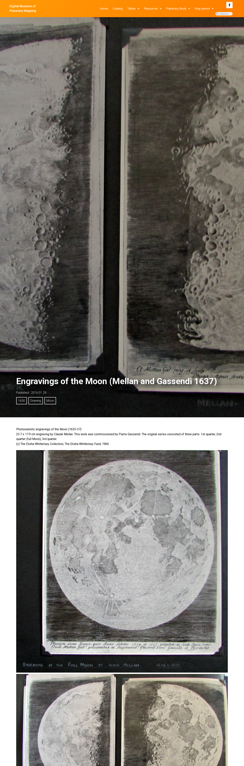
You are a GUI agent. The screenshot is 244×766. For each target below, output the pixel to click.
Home (104, 8)
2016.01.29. (39, 392)
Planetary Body (178, 8)
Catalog (118, 8)
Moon (50, 400)
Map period (204, 8)
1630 (21, 400)
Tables (133, 8)
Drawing (35, 400)
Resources (152, 8)
